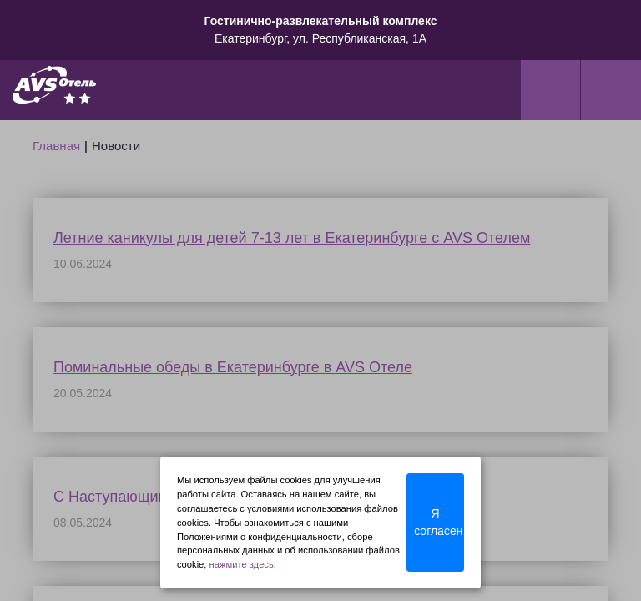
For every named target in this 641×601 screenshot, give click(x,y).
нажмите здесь (241, 564)
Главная (56, 146)
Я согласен (438, 522)
